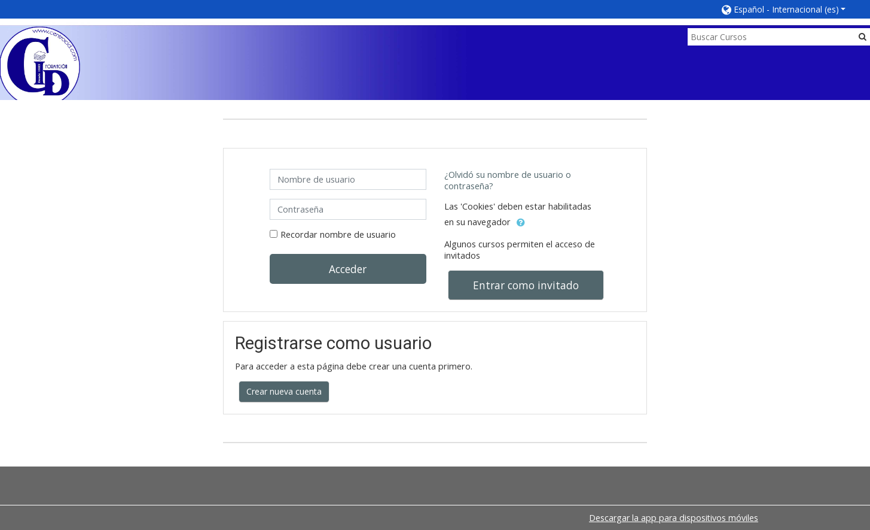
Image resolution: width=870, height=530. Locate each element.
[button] (784, 9)
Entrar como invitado (526, 285)
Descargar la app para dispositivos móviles (673, 517)
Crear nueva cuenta (284, 391)
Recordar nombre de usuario (338, 234)
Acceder (348, 269)
